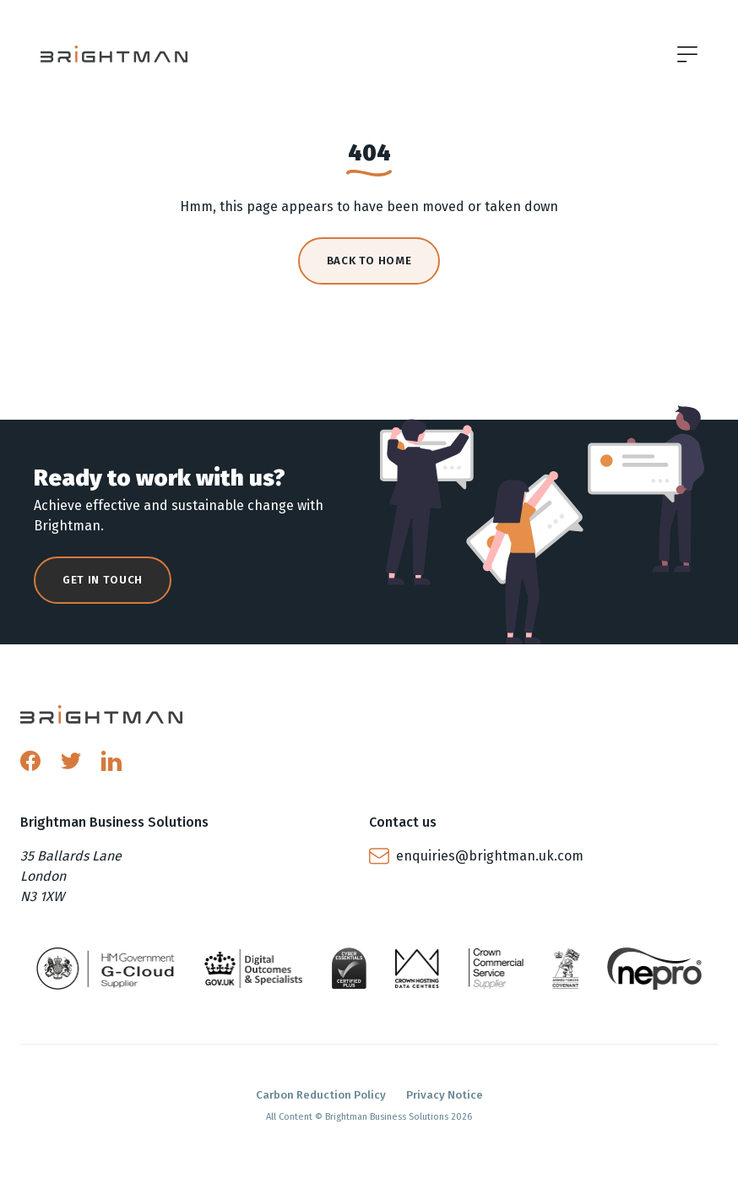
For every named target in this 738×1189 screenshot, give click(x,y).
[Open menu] (687, 54)
